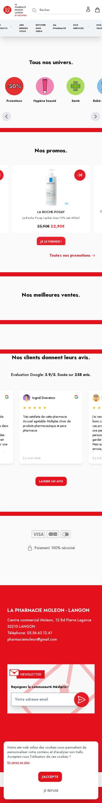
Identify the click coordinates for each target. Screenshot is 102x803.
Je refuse (51, 790)
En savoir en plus (18, 762)
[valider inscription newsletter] (80, 699)
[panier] (97, 10)
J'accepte (50, 777)
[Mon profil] (88, 9)
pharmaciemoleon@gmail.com (33, 642)
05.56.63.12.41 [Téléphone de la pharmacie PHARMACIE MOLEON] (40, 635)
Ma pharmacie (59, 26)
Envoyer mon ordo (41, 28)
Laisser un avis (51, 482)
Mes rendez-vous (23, 28)
